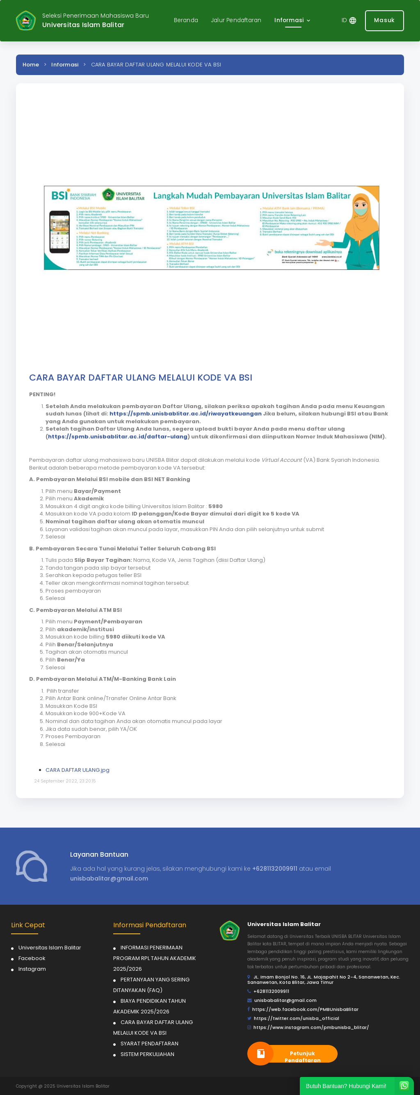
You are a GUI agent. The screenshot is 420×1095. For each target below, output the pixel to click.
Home (31, 64)
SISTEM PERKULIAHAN (147, 1054)
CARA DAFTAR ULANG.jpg (78, 770)
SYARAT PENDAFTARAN (149, 1043)
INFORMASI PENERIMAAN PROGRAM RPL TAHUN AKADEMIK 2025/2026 (154, 958)
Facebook (32, 958)
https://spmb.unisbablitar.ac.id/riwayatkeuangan (186, 413)
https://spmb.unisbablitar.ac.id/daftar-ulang (117, 436)
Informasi (64, 64)
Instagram (32, 969)
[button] (293, 20)
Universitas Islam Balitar (49, 947)
